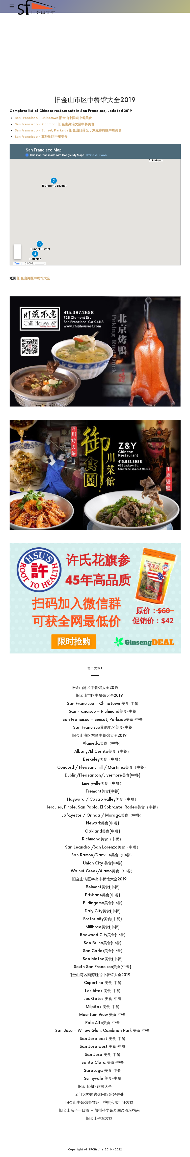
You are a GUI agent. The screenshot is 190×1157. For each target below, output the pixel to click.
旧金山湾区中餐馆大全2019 (95, 687)
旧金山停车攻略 (99, 1118)
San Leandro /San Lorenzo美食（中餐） (102, 847)
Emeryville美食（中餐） (102, 783)
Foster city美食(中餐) (102, 919)
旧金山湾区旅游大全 (95, 1086)
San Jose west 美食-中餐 (102, 1046)
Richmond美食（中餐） (102, 839)
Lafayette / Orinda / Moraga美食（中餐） (103, 815)
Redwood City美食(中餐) (102, 935)
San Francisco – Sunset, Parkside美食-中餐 (102, 719)
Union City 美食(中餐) (102, 863)
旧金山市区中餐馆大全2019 (99, 695)
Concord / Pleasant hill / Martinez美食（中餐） (102, 767)
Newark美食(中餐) (102, 823)
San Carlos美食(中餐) (102, 951)
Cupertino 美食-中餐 (102, 982)
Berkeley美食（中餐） (102, 759)
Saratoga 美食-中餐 (102, 1070)
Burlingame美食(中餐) (102, 903)
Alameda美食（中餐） (102, 743)
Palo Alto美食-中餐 (102, 1022)
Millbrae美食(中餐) (103, 926)
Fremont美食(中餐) (102, 791)
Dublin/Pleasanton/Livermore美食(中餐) (102, 775)
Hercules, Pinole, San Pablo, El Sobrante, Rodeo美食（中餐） (102, 807)
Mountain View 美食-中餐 (102, 1014)
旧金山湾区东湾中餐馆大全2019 (99, 735)
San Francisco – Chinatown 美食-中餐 (102, 703)
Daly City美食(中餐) (102, 911)
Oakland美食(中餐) (102, 831)
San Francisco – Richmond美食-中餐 (102, 711)
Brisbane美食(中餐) (102, 895)
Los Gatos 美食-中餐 (103, 998)
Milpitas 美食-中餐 (102, 1006)
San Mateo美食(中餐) (102, 958)
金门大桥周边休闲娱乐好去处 (99, 1094)
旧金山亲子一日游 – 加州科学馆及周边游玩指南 (99, 1110)
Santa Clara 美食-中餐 (102, 1062)
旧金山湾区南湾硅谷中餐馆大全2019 (99, 974)
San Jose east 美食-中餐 (102, 1038)
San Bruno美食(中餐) (102, 942)
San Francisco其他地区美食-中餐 (102, 727)
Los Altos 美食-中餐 (102, 990)
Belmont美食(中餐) (102, 887)
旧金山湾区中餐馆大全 (33, 278)
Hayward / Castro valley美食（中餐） (102, 799)
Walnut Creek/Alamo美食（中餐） (102, 871)
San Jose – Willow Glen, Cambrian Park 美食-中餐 (102, 1030)
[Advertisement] (95, 50)
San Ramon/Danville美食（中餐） (102, 855)
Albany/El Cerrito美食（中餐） (102, 751)
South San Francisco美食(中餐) (102, 967)
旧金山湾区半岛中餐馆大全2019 (99, 879)
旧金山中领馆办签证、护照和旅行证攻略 (99, 1102)
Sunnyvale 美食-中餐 (102, 1078)
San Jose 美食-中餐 (102, 1054)
